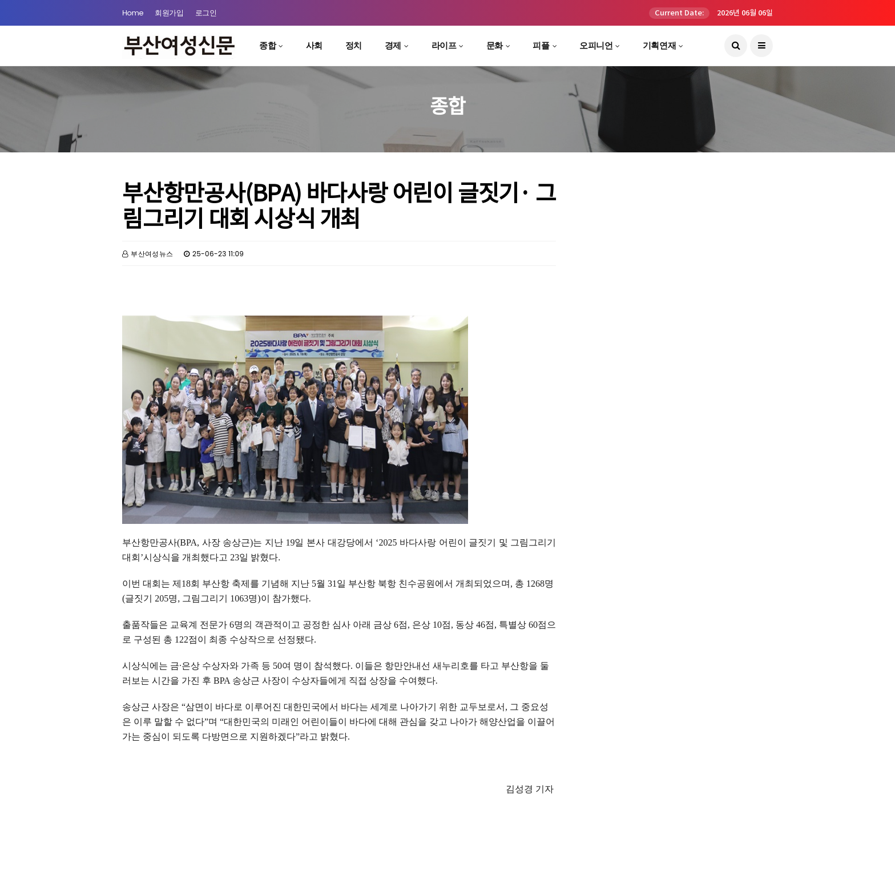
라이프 (444, 45)
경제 (393, 45)
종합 (267, 45)
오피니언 (595, 45)
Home (132, 12)
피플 (541, 45)
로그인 (206, 12)
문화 (494, 45)
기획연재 (659, 45)
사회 (314, 45)
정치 (353, 45)
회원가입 (169, 12)
